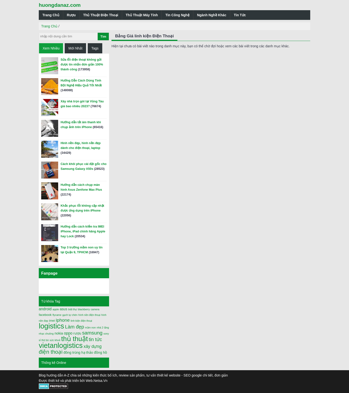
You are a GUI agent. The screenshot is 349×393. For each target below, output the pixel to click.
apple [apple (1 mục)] (56, 309)
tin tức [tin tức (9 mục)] (95, 339)
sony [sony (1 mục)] (106, 333)
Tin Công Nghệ (177, 15)
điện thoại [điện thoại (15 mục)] (51, 352)
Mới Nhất (75, 48)
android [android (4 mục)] (45, 309)
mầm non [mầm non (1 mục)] (90, 327)
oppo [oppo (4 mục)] (68, 333)
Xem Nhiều (51, 48)
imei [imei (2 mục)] (52, 320)
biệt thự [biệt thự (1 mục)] (72, 309)
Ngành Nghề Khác (211, 15)
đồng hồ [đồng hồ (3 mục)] (100, 352)
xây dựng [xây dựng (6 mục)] (93, 346)
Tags (95, 48)
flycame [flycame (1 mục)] (57, 314)
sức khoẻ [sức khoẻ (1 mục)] (55, 340)
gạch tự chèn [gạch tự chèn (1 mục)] (69, 314)
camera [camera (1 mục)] (95, 309)
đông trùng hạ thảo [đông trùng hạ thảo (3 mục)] (78, 352)
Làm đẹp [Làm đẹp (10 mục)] (74, 326)
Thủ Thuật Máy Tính (142, 15)
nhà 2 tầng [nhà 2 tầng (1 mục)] (103, 327)
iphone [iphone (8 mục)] (63, 320)
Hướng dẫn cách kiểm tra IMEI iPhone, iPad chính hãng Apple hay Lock (83, 231)
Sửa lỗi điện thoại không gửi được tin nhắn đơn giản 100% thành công (82, 64)
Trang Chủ (50, 15)
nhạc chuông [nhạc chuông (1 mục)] (46, 333)
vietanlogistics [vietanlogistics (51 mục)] (61, 345)
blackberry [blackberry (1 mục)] (84, 309)
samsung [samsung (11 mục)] (92, 333)
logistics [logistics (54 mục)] (51, 326)
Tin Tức (240, 15)
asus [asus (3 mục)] (63, 309)
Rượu (71, 15)
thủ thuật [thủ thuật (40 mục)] (74, 339)
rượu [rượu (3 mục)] (77, 333)
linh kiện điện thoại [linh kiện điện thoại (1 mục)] (81, 320)
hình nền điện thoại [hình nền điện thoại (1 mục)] (89, 314)
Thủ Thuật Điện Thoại (100, 15)
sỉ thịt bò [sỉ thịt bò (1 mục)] (44, 340)
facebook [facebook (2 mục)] (45, 315)
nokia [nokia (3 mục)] (59, 333)
